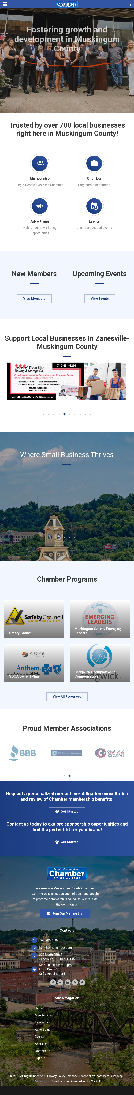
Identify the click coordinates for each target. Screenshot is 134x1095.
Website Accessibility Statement (88, 1076)
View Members (34, 298)
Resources (42, 1022)
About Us (41, 1044)
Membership (40, 178)
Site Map (117, 1076)
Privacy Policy (56, 1076)
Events (94, 221)
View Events (100, 298)
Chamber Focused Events (94, 228)
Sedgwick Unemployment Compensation (95, 674)
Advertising (39, 221)
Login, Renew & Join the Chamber (40, 185)
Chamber (94, 178)
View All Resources (67, 696)
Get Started (67, 811)
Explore (40, 1058)
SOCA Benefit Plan (24, 676)
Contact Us (42, 1051)
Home (39, 1008)
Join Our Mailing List (65, 913)
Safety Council (20, 633)
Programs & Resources (94, 185)
